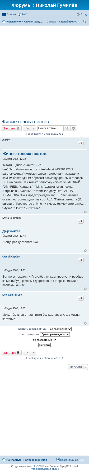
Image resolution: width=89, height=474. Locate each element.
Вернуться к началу (85, 212)
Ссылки (11, 14)
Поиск (66, 128)
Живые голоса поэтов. (25, 121)
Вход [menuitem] (84, 14)
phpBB (36, 466)
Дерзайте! (11, 231)
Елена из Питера (12, 294)
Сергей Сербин (11, 256)
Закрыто (9, 128)
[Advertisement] (44, 72)
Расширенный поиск (73, 128)
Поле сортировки (44, 334)
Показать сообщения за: (44, 329)
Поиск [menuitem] (85, 22)
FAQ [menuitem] (24, 14)
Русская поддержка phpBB (44, 469)
